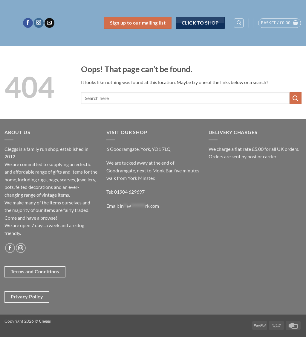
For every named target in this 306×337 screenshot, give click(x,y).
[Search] (239, 23)
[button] (279, 23)
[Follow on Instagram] (39, 23)
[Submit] (296, 98)
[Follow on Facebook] (28, 23)
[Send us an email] (49, 23)
